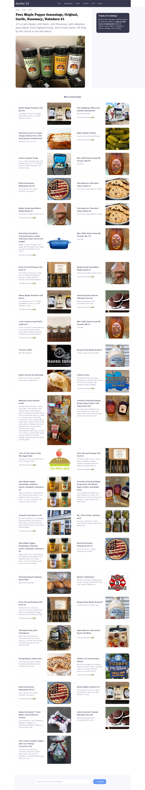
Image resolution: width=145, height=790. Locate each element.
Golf (93, 3)
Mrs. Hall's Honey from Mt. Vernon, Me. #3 (89, 234)
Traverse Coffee (25, 349)
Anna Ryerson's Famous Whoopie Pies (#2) (87, 713)
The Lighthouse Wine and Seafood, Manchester (88, 109)
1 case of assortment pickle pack (88, 136)
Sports (100, 3)
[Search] (63, 781)
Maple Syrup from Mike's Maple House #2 (30, 209)
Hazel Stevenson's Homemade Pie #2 (26, 184)
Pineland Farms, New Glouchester (28, 631)
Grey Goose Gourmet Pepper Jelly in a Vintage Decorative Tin (31, 743)
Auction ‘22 (22, 3)
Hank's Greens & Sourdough (31, 374)
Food (59, 3)
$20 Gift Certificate (25, 353)
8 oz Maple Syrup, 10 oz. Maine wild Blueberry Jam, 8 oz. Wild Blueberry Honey (30, 116)
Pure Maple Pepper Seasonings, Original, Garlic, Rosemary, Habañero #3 (31, 547)
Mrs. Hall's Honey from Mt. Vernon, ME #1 (89, 322)
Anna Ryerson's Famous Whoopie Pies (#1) (87, 296)
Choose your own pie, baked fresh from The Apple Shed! (31, 460)
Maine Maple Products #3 (88, 686)
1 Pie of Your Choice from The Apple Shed (30, 454)
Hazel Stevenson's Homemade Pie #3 (26, 688)
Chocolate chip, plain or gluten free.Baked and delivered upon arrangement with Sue (29, 664)
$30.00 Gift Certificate (26, 583)
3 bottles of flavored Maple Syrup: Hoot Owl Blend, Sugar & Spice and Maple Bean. (89, 485)
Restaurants (68, 3)
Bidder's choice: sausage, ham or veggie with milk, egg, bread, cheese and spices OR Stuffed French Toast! (31, 248)
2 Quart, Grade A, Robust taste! (88, 605)
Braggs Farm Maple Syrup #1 (89, 349)
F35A (30, 10)
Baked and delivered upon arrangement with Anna (86, 302)
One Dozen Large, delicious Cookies (89, 189)
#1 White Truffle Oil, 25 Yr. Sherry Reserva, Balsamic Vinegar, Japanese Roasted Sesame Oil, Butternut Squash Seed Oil (89, 462)
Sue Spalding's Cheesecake (30, 658)
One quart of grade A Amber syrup (31, 214)
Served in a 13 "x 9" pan (27, 141)
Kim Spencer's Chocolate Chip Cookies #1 (88, 184)
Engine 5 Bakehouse (85, 576)
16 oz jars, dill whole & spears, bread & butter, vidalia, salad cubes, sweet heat (89, 523)
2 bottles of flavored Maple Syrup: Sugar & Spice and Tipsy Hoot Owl (89, 403)
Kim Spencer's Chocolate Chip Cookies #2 (88, 209)
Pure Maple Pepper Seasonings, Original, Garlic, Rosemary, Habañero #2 (31, 485)
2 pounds (80, 164)
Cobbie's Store (83, 374)
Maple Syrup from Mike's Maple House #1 (88, 268)
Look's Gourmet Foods (28, 158)
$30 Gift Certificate (83, 114)
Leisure (85, 3)
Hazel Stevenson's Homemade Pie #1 (85, 544)
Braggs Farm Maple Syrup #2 (89, 602)
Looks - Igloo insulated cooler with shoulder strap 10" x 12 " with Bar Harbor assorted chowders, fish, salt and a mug (31, 164)
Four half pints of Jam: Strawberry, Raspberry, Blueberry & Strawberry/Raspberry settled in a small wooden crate (31, 724)
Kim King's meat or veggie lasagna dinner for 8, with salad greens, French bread (30, 135)
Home (78, 3)
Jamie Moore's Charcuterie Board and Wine (88, 631)
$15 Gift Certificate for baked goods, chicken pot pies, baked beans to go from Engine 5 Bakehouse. (89, 582)
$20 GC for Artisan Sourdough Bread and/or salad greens (30, 379)
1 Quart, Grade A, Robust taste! (88, 353)
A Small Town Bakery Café (30, 515)
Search (100, 782)
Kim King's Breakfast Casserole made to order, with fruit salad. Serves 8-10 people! (31, 237)
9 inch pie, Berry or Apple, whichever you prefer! (28, 190)
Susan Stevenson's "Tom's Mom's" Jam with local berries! (30, 714)
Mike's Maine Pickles (86, 132)
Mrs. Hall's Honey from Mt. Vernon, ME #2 (89, 159)
